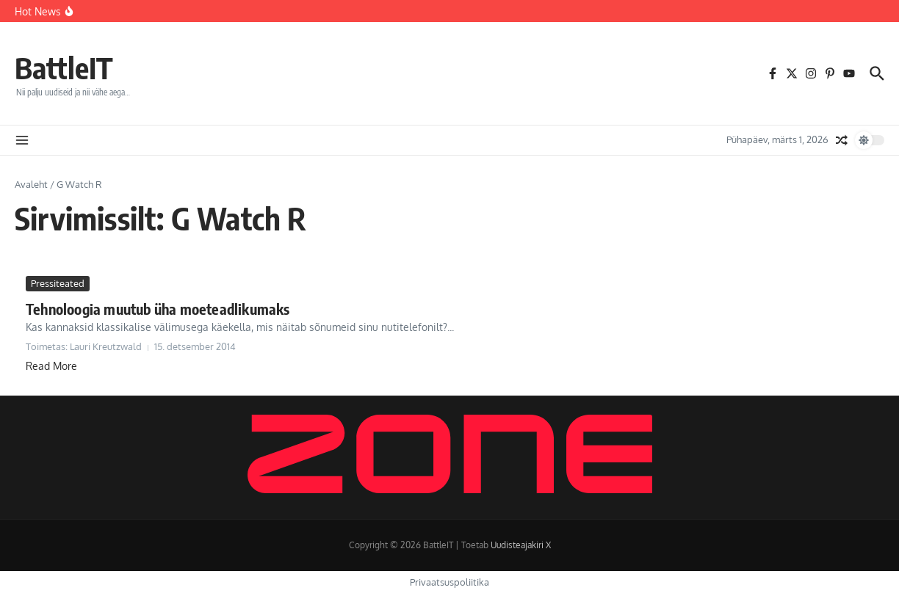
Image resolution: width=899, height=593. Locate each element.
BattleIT (64, 67)
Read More (51, 366)
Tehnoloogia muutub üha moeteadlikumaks (158, 308)
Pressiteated (57, 283)
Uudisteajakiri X (521, 544)
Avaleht (31, 184)
